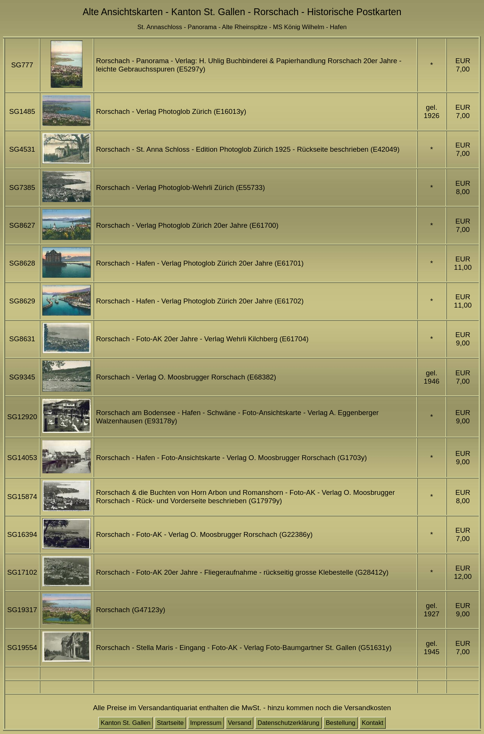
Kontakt (372, 722)
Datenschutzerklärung (289, 722)
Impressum (206, 722)
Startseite (170, 722)
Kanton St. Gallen (125, 722)
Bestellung (340, 722)
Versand (239, 722)
